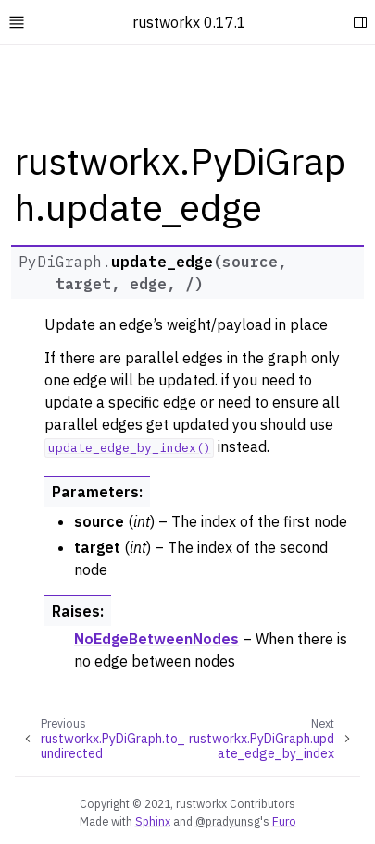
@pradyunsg (227, 820)
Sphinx (152, 820)
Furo (284, 820)
